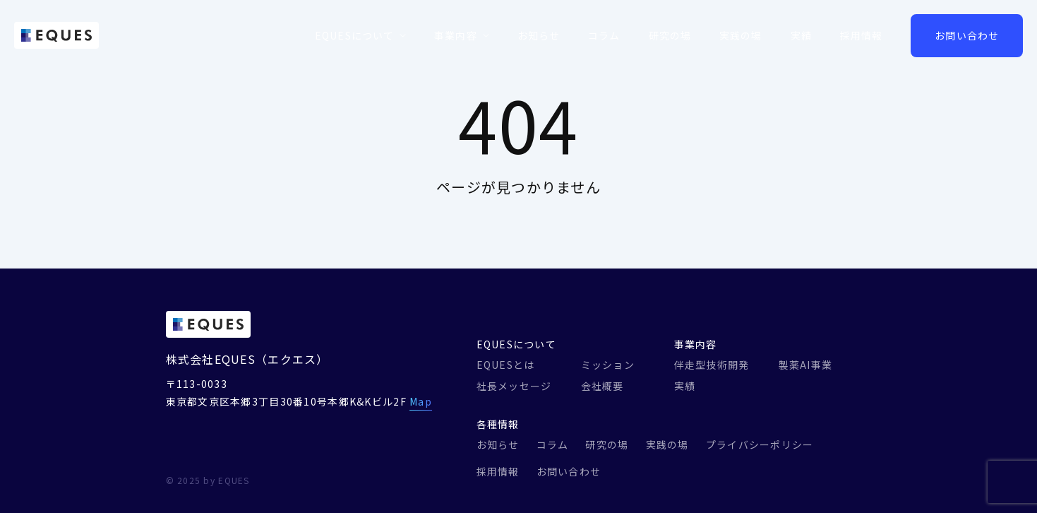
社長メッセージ (514, 386)
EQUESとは (505, 365)
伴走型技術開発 (712, 365)
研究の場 (670, 35)
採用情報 (861, 35)
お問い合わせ (967, 35)
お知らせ (538, 35)
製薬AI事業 (806, 365)
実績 (801, 35)
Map (420, 401)
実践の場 (740, 35)
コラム (604, 35)
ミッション (608, 365)
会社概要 (602, 386)
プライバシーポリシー (760, 444)
